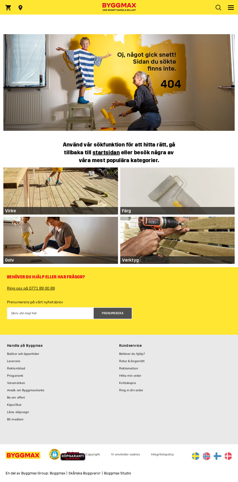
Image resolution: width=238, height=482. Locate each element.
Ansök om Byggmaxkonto (25, 390)
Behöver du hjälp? (132, 354)
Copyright (93, 454)
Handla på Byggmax (25, 345)
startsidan (106, 152)
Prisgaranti (15, 376)
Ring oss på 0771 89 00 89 (31, 288)
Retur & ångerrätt (132, 361)
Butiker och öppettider (23, 354)
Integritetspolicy (162, 454)
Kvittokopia (127, 383)
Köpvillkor (14, 405)
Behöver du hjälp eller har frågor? (46, 277)
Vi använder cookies (125, 454)
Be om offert (16, 397)
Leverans (13, 361)
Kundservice (130, 345)
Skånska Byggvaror (85, 473)
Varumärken (16, 383)
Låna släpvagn (18, 412)
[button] (54, 455)
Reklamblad (16, 368)
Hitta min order (130, 376)
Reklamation (128, 368)
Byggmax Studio (117, 473)
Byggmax (57, 473)
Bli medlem (15, 419)
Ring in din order (131, 390)
